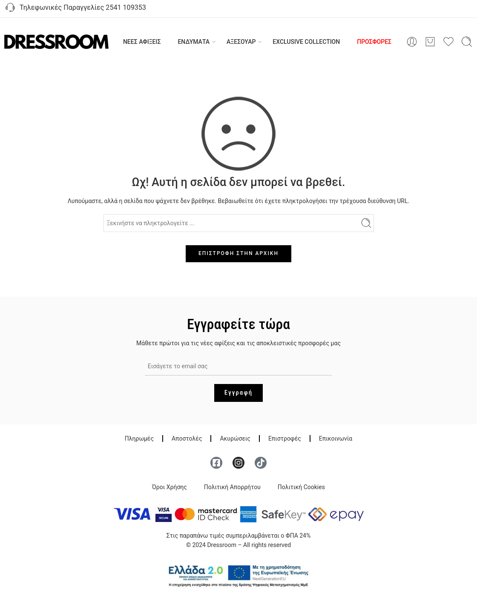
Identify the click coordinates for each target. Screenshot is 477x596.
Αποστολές (187, 438)
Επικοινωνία (335, 438)
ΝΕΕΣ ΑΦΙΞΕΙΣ (142, 41)
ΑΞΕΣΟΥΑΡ (241, 41)
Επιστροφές (284, 438)
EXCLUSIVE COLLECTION (306, 41)
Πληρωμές (139, 438)
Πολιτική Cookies (301, 487)
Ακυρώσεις (235, 438)
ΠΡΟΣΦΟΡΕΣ (374, 41)
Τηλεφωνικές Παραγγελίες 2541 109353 (75, 8)
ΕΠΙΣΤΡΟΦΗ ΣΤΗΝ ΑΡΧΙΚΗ (238, 253)
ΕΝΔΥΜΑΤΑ (194, 41)
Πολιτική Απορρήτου (232, 487)
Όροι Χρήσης (169, 487)
